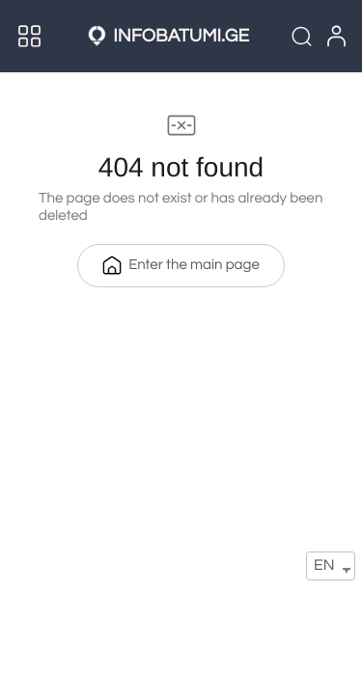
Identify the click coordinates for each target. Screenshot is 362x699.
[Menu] (29, 36)
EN (324, 566)
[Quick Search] (302, 36)
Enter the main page (181, 265)
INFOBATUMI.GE (181, 35)
